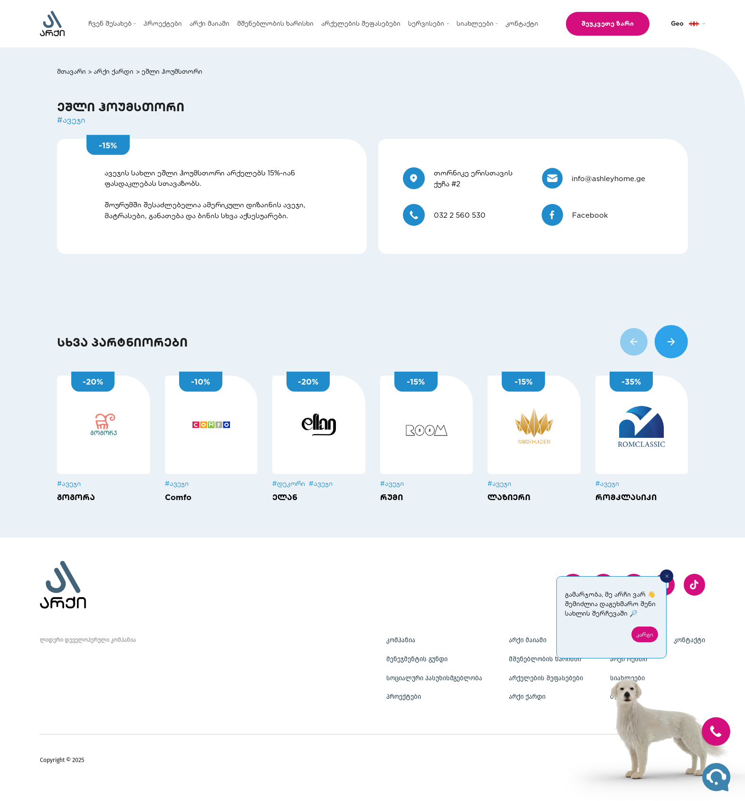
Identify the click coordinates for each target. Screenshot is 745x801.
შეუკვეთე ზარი (608, 23)
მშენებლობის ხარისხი (545, 659)
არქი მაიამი (527, 640)
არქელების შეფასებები (546, 678)
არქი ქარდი (114, 71)
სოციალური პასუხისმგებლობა (434, 678)
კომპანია (400, 640)
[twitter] (695, 585)
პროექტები (403, 697)
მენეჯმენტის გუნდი (417, 659)
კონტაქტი (689, 640)
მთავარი (71, 71)
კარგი (644, 634)
